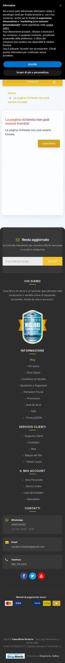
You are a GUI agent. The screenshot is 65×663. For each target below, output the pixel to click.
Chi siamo (32, 366)
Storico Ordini (32, 486)
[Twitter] (32, 575)
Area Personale (32, 479)
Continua (49, 143)
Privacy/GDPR (32, 417)
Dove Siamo (32, 372)
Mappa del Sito (32, 455)
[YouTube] (41, 575)
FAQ (32, 411)
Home (12, 93)
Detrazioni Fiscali (32, 391)
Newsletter (32, 499)
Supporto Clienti (32, 435)
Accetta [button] (32, 64)
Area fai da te (32, 404)
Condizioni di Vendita (32, 379)
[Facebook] (23, 575)
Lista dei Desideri (33, 492)
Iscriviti (52, 261)
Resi (32, 448)
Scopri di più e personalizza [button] (32, 72)
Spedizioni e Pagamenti (32, 385)
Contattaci (33, 442)
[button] (60, 5)
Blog (32, 359)
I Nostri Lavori (32, 461)
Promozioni (32, 398)
